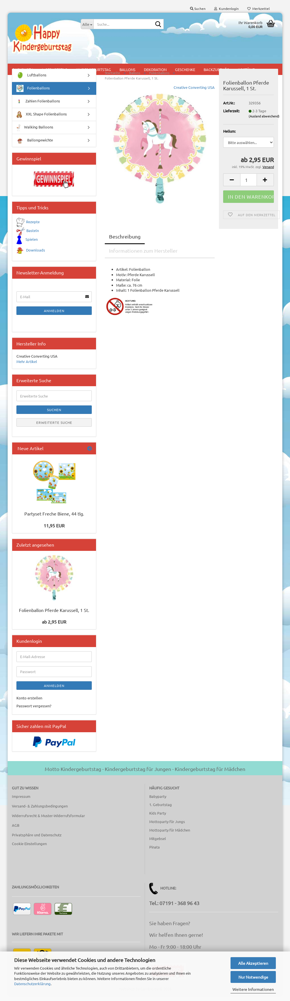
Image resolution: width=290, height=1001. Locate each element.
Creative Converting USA (194, 92)
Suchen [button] (198, 8)
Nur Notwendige (253, 976)
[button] (231, 184)
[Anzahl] (248, 184)
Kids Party (157, 817)
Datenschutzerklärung (32, 983)
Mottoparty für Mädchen (169, 834)
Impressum (21, 801)
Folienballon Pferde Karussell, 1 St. (54, 615)
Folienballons (33, 93)
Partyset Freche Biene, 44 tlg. (54, 518)
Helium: (229, 136)
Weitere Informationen (253, 989)
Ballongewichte (34, 145)
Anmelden (54, 315)
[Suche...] (87, 24)
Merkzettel (258, 8)
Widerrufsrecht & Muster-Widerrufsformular (48, 820)
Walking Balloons (34, 132)
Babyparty (157, 800)
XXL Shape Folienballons (41, 119)
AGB (15, 830)
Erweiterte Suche (54, 427)
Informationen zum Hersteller (143, 255)
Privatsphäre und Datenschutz (36, 839)
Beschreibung (124, 241)
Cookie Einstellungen (29, 848)
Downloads (35, 254)
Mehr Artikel (26, 366)
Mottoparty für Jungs (167, 826)
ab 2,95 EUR (54, 626)
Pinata (154, 851)
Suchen (54, 414)
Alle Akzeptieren (253, 963)
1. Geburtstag (160, 809)
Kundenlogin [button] (226, 8)
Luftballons (31, 80)
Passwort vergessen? (33, 710)
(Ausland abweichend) (264, 121)
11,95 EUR (54, 530)
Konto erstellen (29, 702)
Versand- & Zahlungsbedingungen (40, 810)
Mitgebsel (157, 843)
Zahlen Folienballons (38, 106)
